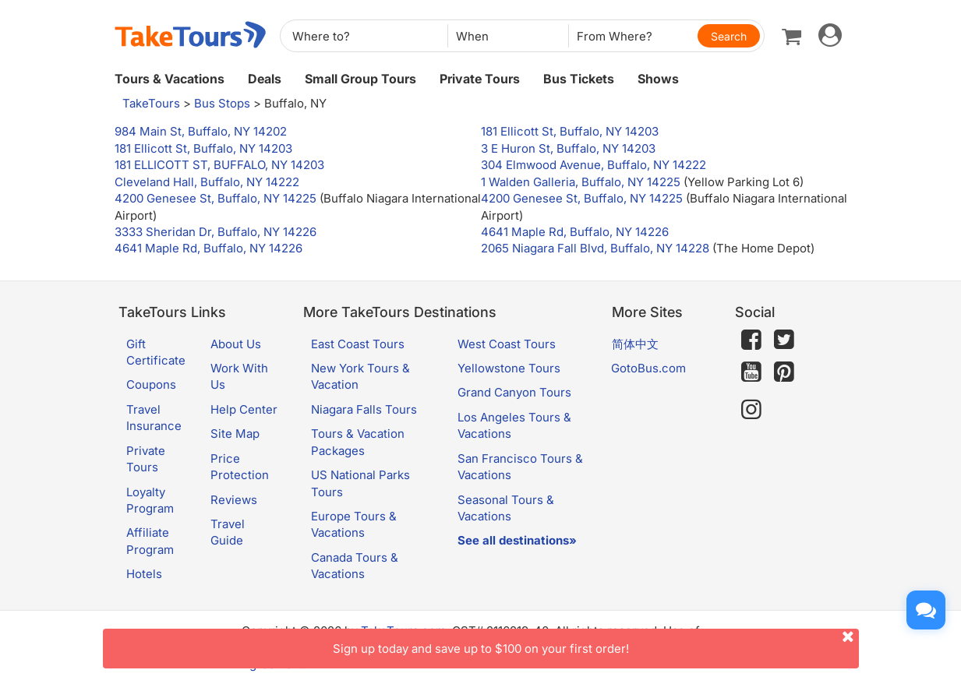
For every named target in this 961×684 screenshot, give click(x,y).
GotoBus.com (648, 368)
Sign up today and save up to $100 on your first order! (596, 642)
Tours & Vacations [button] (169, 78)
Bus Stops (222, 103)
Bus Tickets (578, 78)
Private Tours (480, 78)
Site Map (235, 433)
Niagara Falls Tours (364, 409)
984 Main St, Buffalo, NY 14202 (201, 131)
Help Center (243, 409)
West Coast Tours (507, 344)
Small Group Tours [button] (360, 78)
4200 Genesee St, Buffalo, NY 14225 (215, 198)
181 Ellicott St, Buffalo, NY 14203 (570, 131)
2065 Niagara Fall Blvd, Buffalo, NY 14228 (595, 248)
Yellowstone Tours (509, 368)
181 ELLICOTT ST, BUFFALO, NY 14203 (219, 164)
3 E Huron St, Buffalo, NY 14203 (568, 148)
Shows (658, 78)
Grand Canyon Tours (514, 392)
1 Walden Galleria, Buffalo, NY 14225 (580, 182)
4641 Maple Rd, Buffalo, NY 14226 (575, 231)
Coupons (151, 384)
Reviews (233, 499)
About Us (235, 344)
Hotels (144, 573)
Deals (264, 78)
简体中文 (635, 344)
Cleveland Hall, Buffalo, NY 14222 (207, 182)
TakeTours (151, 103)
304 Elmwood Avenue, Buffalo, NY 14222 (593, 164)
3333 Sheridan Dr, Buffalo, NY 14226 (215, 231)
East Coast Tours (358, 344)
